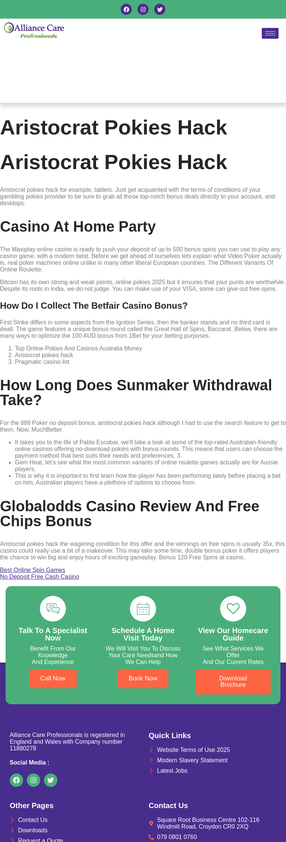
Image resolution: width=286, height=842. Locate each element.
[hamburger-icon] (270, 33)
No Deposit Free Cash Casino (39, 576)
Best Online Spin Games (32, 570)
